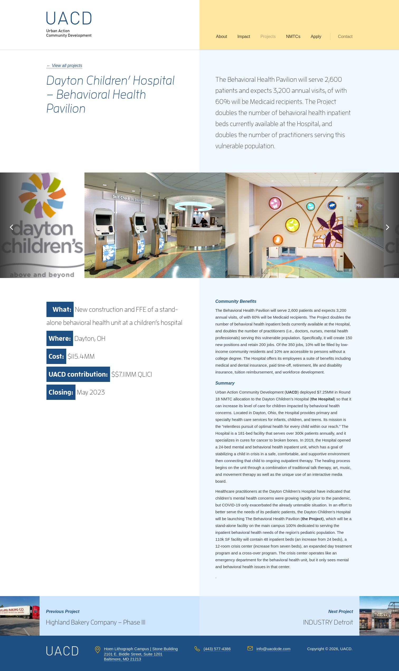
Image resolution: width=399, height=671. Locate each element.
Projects (268, 36)
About (221, 36)
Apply (316, 36)
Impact (244, 36)
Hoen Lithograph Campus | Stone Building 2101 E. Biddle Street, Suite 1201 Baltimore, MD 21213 (141, 653)
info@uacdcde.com (273, 648)
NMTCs (293, 36)
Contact (345, 36)
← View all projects (64, 65)
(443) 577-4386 (217, 648)
